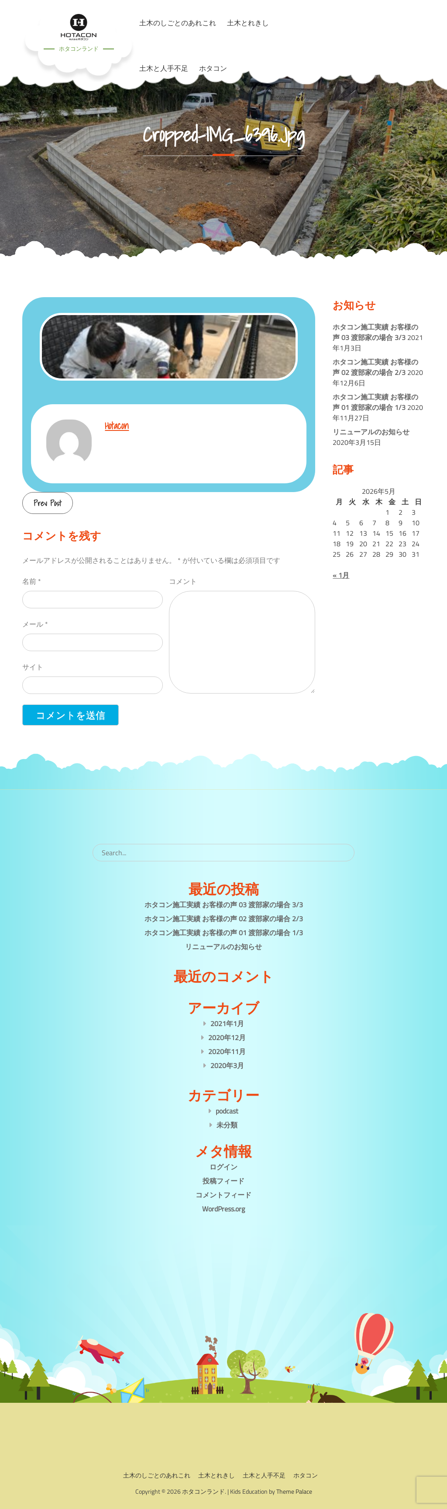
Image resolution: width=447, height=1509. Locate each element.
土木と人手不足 (163, 68)
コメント (183, 581)
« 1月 (341, 575)
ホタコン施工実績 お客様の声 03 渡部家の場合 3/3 (375, 332)
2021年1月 (227, 1023)
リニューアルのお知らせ (371, 432)
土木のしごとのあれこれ (156, 1475)
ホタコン (213, 68)
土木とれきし (216, 1475)
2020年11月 (227, 1051)
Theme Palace (294, 1491)
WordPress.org (223, 1209)
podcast (227, 1111)
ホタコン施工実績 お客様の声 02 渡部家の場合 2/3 (375, 367)
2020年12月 (227, 1037)
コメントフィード (223, 1195)
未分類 (227, 1125)
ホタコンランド (79, 48)
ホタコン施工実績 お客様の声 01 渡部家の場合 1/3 (375, 402)
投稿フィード (223, 1181)
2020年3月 (227, 1065)
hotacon (117, 425)
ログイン (223, 1167)
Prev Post (48, 503)
